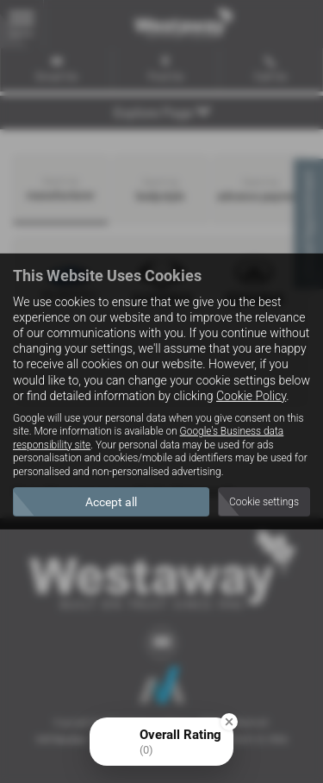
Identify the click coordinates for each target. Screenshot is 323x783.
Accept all (111, 502)
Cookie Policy (251, 396)
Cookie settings (264, 502)
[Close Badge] (229, 721)
